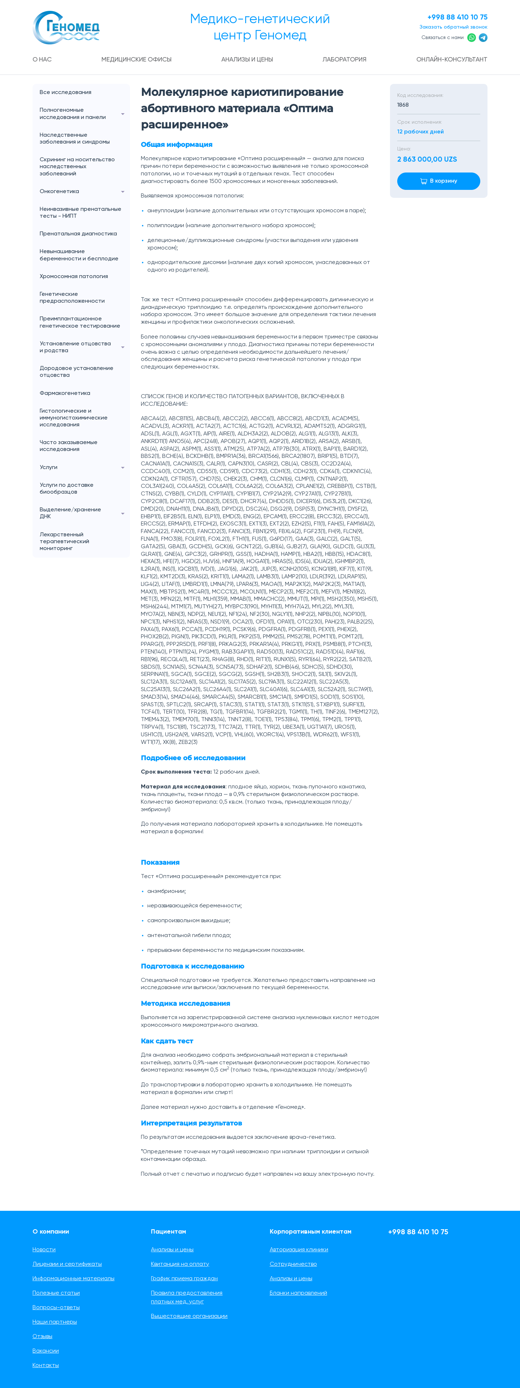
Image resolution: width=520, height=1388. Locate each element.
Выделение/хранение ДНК (85, 514)
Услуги (85, 468)
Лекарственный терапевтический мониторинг (64, 542)
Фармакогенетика (65, 393)
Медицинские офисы (136, 59)
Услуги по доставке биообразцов (67, 488)
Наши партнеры (54, 1322)
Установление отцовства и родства (85, 347)
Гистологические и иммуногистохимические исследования (74, 418)
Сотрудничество (293, 1264)
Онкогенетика (85, 192)
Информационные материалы (73, 1279)
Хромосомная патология (74, 277)
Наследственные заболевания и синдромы (75, 138)
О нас (42, 59)
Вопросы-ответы (56, 1308)
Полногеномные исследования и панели (85, 114)
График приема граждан (184, 1279)
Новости (44, 1250)
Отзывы (42, 1337)
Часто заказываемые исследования (69, 446)
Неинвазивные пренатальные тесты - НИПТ (80, 213)
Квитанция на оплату (180, 1264)
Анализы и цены (246, 59)
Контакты (45, 1365)
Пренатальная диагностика (78, 234)
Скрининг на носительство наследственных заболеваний (77, 167)
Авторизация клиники (299, 1250)
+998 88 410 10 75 (455, 17)
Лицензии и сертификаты (67, 1264)
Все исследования (65, 93)
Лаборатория (344, 59)
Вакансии (45, 1351)
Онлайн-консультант (450, 59)
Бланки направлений (298, 1293)
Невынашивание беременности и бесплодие (79, 255)
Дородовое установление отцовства (76, 372)
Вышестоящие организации (189, 1316)
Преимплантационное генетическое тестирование (80, 322)
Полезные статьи (56, 1293)
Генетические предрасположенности (72, 297)
